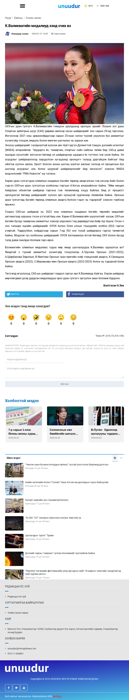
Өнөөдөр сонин (19, 33)
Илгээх (65, 384)
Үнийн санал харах (18, 612)
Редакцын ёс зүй (17, 596)
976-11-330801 (16, 653)
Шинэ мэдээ (13, 457)
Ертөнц (18, 17)
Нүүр (8, 17)
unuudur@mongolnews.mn (22, 648)
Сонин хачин (33, 17)
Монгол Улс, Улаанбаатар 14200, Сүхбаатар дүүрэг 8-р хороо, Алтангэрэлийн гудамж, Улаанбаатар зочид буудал (63, 631)
